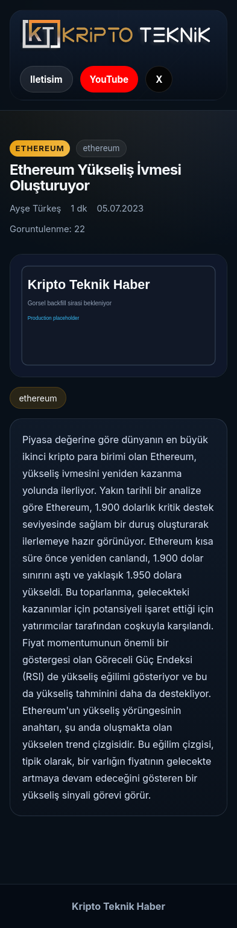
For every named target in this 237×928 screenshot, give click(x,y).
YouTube (109, 79)
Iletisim (46, 79)
